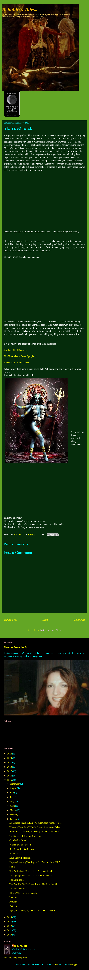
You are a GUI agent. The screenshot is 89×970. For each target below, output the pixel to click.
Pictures (13, 897)
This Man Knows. (17, 888)
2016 (9, 775)
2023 (9, 758)
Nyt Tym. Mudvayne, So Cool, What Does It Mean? (32, 910)
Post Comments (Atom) (50, 630)
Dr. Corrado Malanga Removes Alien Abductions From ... (35, 823)
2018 (9, 767)
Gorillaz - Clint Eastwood (15, 350)
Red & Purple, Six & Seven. (22, 849)
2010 (9, 934)
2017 (9, 771)
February (14, 814)
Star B (12, 866)
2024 (9, 753)
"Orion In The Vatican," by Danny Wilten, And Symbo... (34, 831)
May (12, 801)
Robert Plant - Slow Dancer (16, 362)
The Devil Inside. (17, 880)
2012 (9, 926)
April (12, 806)
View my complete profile (15, 957)
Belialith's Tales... (20, 9)
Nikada (54, 964)
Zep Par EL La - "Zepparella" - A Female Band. (30, 871)
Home (45, 619)
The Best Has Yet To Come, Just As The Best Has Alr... (34, 884)
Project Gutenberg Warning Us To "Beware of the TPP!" (34, 862)
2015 (9, 780)
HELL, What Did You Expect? (23, 893)
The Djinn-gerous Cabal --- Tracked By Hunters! (31, 875)
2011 (9, 930)
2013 (9, 921)
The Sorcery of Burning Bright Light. (26, 836)
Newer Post (10, 619)
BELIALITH (20, 946)
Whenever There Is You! (20, 844)
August (13, 788)
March (13, 810)
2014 (9, 917)
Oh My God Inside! (18, 840)
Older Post (79, 619)
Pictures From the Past (17, 647)
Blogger (73, 964)
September (15, 784)
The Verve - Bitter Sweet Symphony (20, 356)
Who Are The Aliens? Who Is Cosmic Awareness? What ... (35, 827)
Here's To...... (15, 853)
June (12, 797)
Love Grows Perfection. (20, 858)
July (12, 792)
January (13, 819)
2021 (9, 762)
